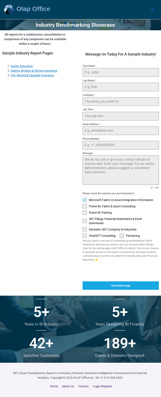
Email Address (91, 124)
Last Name (89, 80)
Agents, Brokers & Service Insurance (34, 70)
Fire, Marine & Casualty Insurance (32, 75)
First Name (89, 66)
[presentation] (121, 271)
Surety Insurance (22, 66)
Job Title (88, 109)
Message (88, 153)
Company (89, 95)
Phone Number (91, 138)
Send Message (121, 285)
